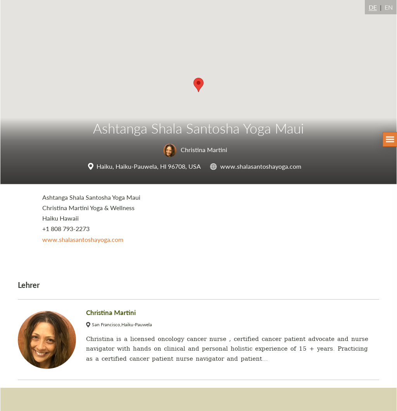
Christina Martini (195, 149)
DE (373, 7)
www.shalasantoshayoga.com (260, 166)
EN (389, 7)
